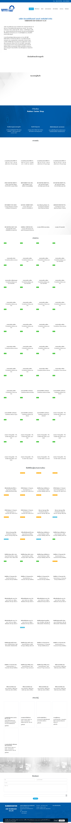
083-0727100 (59, 1)
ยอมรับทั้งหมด (61, 820)
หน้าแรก (31, 9)
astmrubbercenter (44, 805)
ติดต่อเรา (67, 9)
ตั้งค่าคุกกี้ (55, 820)
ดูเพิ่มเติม (7, 725)
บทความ (61, 9)
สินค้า (42, 9)
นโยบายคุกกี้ (14, 821)
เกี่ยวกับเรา (37, 9)
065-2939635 (66, 1)
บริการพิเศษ (55, 9)
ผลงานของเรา (48, 9)
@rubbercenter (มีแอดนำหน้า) (45, 808)
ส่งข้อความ (35, 798)
